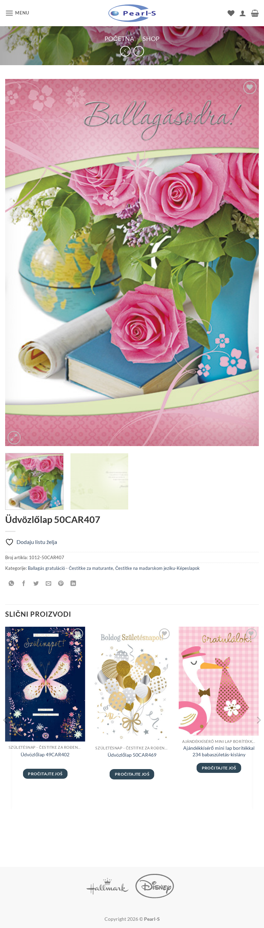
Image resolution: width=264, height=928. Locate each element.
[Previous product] (138, 51)
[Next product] (125, 51)
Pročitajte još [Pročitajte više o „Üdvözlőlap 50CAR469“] (132, 774)
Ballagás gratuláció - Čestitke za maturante (70, 568)
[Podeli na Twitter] (36, 583)
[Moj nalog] (242, 13)
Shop (151, 38)
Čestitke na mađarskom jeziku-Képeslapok (157, 568)
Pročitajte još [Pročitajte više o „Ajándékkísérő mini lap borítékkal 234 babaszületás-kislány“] (219, 768)
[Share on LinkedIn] (73, 583)
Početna (119, 38)
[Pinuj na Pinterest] (61, 583)
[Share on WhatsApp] (11, 583)
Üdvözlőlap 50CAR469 (132, 755)
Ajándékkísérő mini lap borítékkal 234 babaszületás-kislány (219, 751)
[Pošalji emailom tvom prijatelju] (48, 583)
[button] (17, 12)
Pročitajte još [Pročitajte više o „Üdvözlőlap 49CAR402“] (45, 773)
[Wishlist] (231, 13)
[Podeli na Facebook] (24, 583)
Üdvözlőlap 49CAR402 (45, 754)
